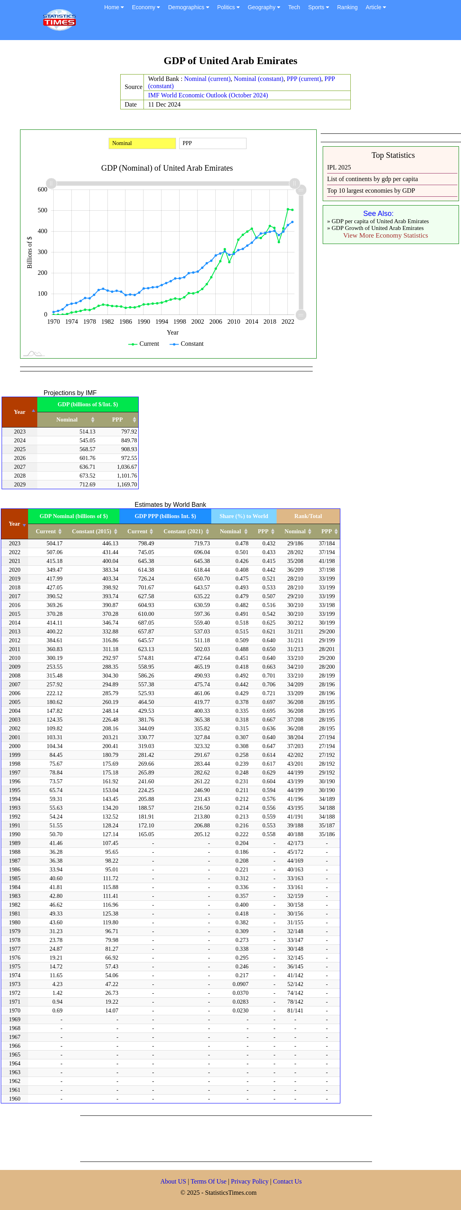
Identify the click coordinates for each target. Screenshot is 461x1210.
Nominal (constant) (258, 78)
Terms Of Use (209, 1181)
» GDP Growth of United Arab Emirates (375, 228)
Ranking (347, 7)
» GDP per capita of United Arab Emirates (378, 221)
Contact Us (287, 1181)
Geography (264, 7)
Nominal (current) (207, 78)
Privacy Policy (250, 1181)
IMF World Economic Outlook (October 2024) (208, 95)
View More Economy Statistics (385, 235)
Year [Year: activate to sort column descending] (20, 412)
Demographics (188, 7)
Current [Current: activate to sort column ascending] (46, 531)
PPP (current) (304, 78)
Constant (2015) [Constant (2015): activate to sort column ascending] (91, 531)
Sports (318, 7)
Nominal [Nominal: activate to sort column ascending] (67, 419)
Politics (228, 7)
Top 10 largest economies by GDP (371, 190)
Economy (146, 7)
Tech (294, 7)
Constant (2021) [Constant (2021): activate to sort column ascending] (183, 531)
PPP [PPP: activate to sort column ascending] (117, 419)
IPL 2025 (339, 167)
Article (376, 7)
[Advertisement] (226, 1138)
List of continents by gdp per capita (372, 178)
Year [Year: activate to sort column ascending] (14, 523)
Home (114, 7)
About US (173, 1181)
